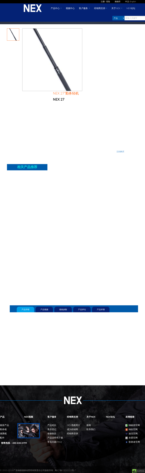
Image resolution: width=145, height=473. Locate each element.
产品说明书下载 (55, 437)
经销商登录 (72, 433)
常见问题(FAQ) (54, 441)
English (133, 1)
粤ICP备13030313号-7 (65, 470)
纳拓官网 (131, 429)
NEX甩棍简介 (73, 425)
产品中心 (56, 8)
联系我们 (90, 429)
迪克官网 (131, 433)
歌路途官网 (132, 441)
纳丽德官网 (132, 425)
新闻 (88, 425)
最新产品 (4, 425)
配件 (2, 437)
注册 (103, 1)
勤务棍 (3, 429)
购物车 (118, 1)
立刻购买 (120, 151)
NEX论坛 (130, 8)
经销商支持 (100, 8)
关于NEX (116, 8)
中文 (127, 1)
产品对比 (51, 425)
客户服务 (84, 8)
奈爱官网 (131, 437)
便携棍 (3, 433)
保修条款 (51, 433)
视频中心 (70, 8)
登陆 (108, 1)
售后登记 (51, 429)
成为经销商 (72, 429)
